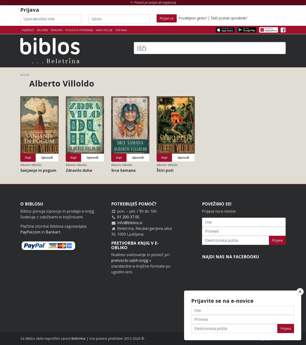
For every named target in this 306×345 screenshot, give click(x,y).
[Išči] (210, 48)
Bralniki (57, 30)
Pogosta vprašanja (79, 30)
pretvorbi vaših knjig (129, 260)
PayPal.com (30, 232)
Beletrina (78, 338)
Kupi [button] (28, 158)
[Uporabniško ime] (50, 18)
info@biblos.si (129, 222)
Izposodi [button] (47, 158)
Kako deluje (104, 30)
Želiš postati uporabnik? (229, 18)
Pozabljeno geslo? (193, 18)
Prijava (277, 240)
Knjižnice (28, 30)
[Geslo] (118, 18)
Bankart (53, 232)
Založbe (42, 30)
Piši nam (121, 30)
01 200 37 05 (128, 217)
